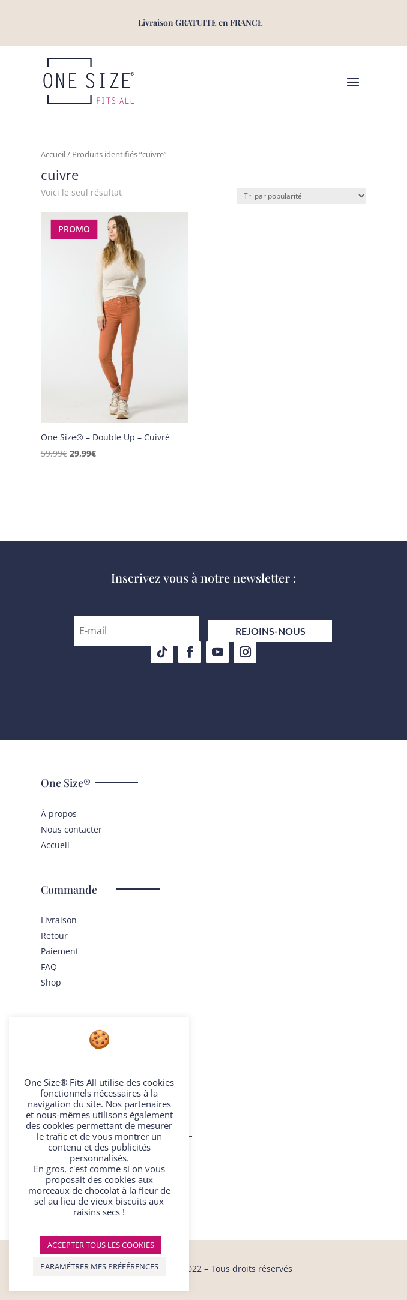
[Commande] (301, 196)
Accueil (53, 154)
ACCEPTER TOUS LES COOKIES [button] (100, 1244)
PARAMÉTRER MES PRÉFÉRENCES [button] (99, 1266)
